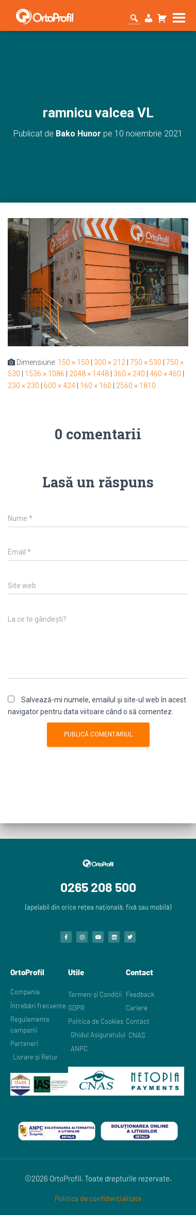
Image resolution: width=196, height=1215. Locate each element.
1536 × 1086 (44, 374)
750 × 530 (145, 362)
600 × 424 (59, 385)
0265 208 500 (98, 887)
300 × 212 (109, 362)
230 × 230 (23, 385)
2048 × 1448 (89, 374)
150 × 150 (73, 362)
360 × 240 (129, 374)
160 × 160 (95, 385)
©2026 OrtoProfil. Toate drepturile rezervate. (98, 1178)
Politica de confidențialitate (98, 1198)
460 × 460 (165, 374)
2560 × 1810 (136, 385)
